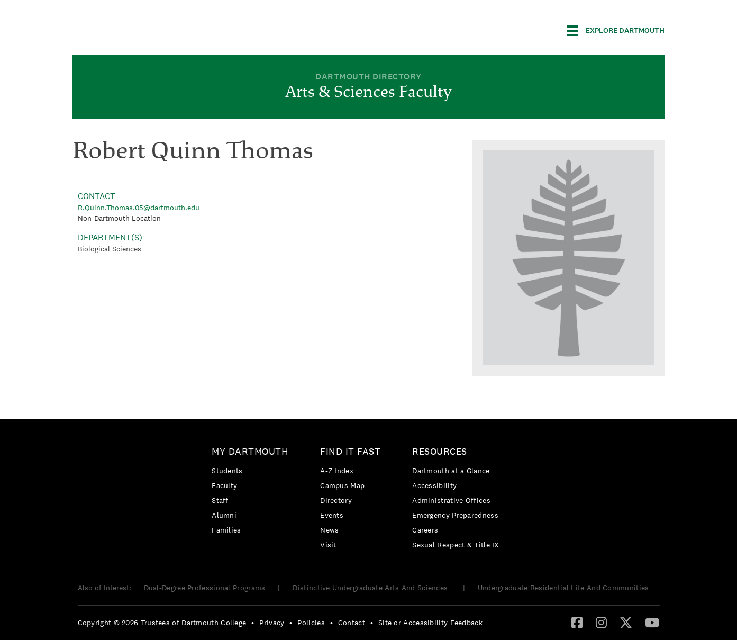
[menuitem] (253, 492)
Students (227, 470)
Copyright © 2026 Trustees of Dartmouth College (162, 622)
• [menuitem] (252, 622)
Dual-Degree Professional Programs (205, 587)
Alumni (224, 515)
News (329, 530)
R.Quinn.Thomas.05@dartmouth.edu (138, 207)
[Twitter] (626, 622)
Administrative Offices (451, 500)
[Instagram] (601, 622)
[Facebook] (577, 622)
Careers (425, 530)
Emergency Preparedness (455, 515)
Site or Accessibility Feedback (430, 622)
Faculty (224, 485)
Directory (336, 500)
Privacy (271, 622)
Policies (310, 622)
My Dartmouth (250, 451)
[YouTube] (652, 622)
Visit (328, 544)
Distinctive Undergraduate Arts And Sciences (371, 587)
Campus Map (342, 485)
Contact (351, 622)
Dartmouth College (156, 29)
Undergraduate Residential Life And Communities (563, 587)
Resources (439, 451)
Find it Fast (350, 451)
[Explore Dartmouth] (616, 30)
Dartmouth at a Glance (450, 470)
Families (226, 530)
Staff (220, 500)
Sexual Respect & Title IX (455, 544)
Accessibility (434, 485)
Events (331, 515)
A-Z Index (336, 470)
